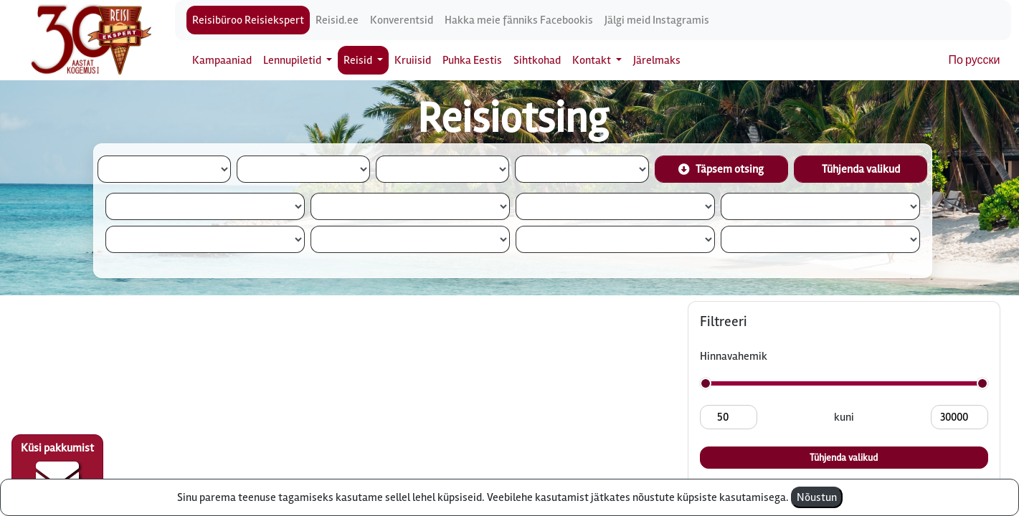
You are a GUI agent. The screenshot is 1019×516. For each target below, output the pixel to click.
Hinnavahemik (733, 356)
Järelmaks (657, 60)
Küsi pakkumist (57, 470)
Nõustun (817, 497)
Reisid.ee (337, 20)
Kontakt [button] (592, 60)
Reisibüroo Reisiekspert (248, 20)
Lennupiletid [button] (293, 60)
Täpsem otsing (721, 169)
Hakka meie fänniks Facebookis (519, 20)
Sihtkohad (537, 60)
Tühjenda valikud (861, 169)
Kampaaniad (222, 60)
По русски (974, 60)
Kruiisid (412, 60)
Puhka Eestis (472, 60)
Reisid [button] (358, 60)
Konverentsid (401, 20)
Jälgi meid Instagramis (657, 20)
